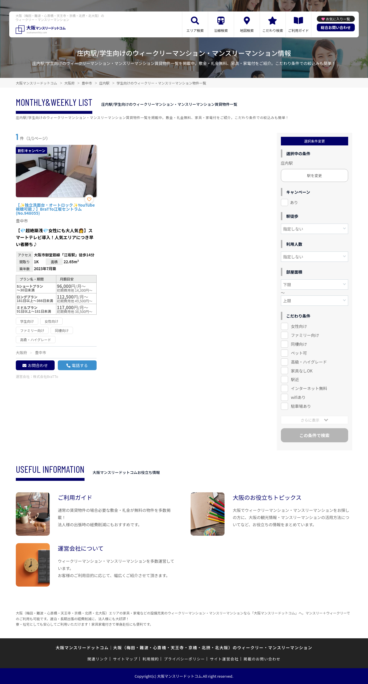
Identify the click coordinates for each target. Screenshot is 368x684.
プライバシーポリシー (184, 659)
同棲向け (299, 344)
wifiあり (298, 397)
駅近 (295, 379)
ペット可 (299, 353)
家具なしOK (302, 371)
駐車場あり (301, 406)
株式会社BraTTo (45, 376)
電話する (80, 365)
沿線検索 (221, 30)
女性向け (299, 326)
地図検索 (247, 30)
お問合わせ (38, 365)
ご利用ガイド (298, 30)
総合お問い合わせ (336, 27)
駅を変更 (314, 175)
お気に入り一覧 (338, 18)
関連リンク (97, 659)
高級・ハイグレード (309, 362)
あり (294, 202)
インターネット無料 (309, 388)
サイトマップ (125, 659)
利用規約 (151, 659)
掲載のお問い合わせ (262, 659)
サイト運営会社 (224, 659)
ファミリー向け (305, 335)
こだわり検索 (272, 30)
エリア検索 (195, 30)
